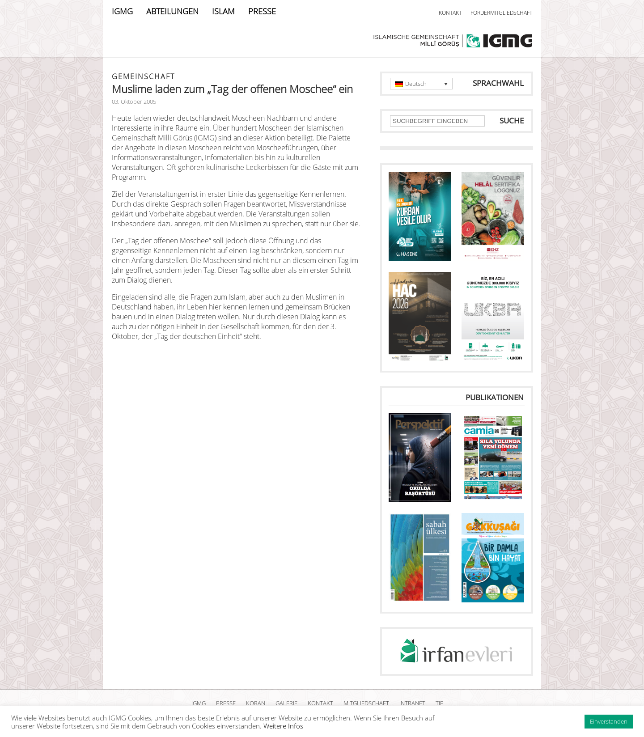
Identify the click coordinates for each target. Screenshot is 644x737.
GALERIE (286, 703)
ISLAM (223, 11)
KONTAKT (450, 13)
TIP (440, 703)
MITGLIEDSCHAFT (366, 703)
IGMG (122, 11)
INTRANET (412, 703)
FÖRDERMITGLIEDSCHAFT (501, 13)
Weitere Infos (283, 725)
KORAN (255, 703)
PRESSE (262, 11)
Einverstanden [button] (608, 721)
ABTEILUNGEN (172, 11)
